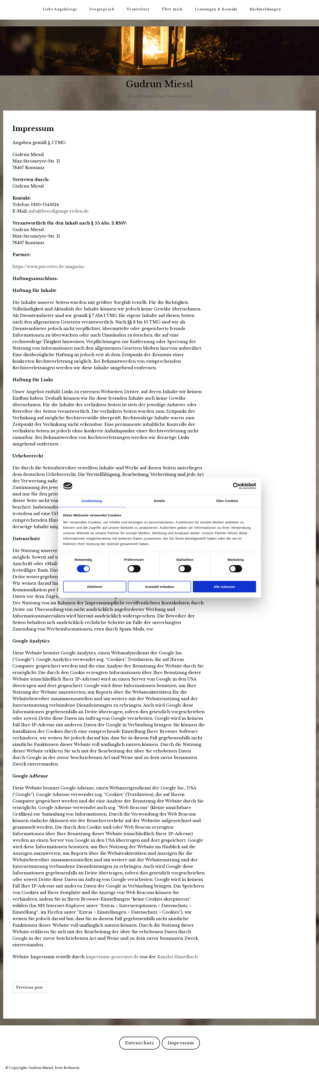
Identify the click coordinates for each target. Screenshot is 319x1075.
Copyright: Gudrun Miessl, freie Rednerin (44, 1068)
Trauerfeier (138, 9)
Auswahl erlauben (159, 587)
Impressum (181, 1042)
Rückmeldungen (265, 9)
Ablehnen (94, 587)
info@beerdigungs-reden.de (59, 211)
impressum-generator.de (112, 956)
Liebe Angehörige (60, 9)
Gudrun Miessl (159, 84)
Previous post (29, 987)
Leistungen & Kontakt (216, 9)
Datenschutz (139, 1042)
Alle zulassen (224, 587)
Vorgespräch (101, 9)
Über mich (172, 9)
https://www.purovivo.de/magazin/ (48, 266)
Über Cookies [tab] (227, 500)
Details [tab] (159, 500)
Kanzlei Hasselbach (177, 956)
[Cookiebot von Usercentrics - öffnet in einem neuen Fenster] (236, 485)
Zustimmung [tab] (92, 500)
